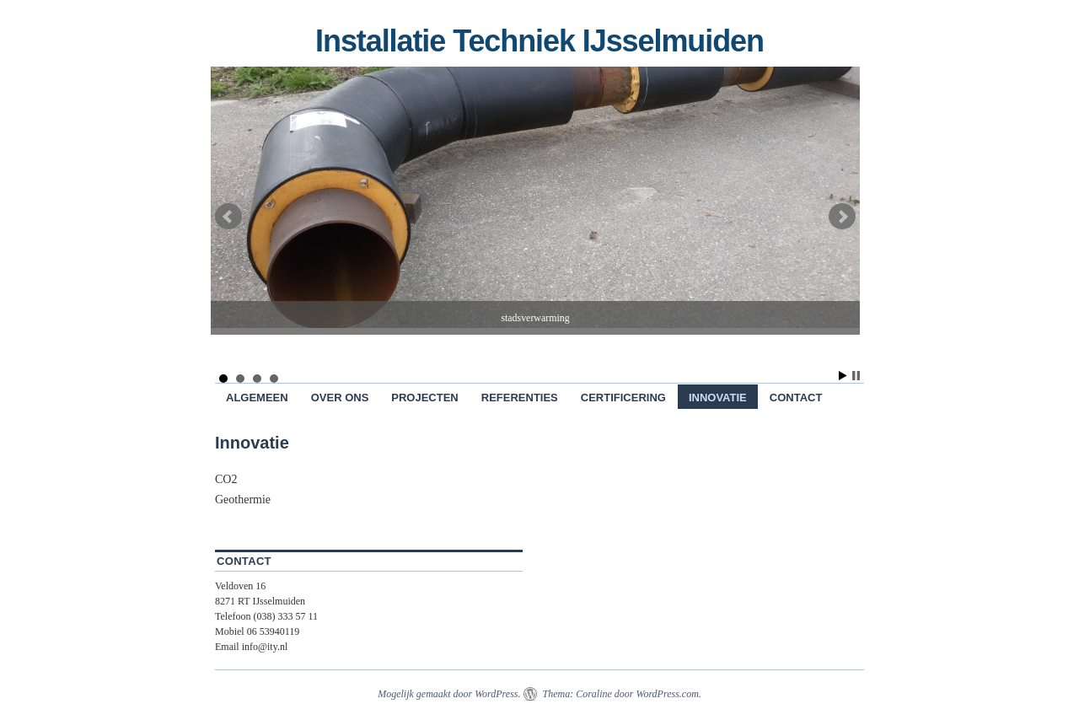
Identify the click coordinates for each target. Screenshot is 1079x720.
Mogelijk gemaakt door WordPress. (449, 694)
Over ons (340, 397)
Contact (796, 397)
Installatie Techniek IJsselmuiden (539, 41)
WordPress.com (667, 694)
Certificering (623, 397)
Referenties (519, 397)
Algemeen (257, 397)
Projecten (424, 397)
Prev (228, 216)
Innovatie (718, 397)
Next (842, 216)
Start (843, 375)
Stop (856, 375)
